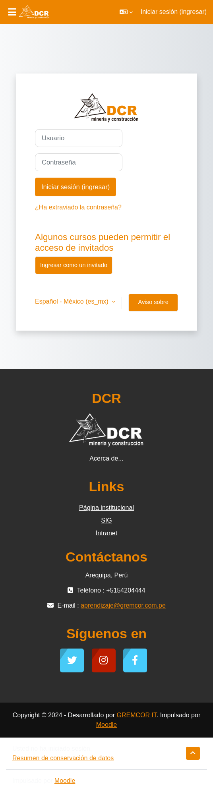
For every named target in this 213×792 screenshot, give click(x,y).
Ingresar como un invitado (73, 265)
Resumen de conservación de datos (63, 758)
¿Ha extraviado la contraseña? (78, 207)
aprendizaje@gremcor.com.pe (123, 605)
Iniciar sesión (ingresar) (174, 11)
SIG (106, 520)
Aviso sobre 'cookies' (153, 305)
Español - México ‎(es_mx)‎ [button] (72, 301)
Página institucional (106, 507)
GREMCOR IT (136, 715)
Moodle (106, 724)
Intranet (106, 533)
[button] (126, 12)
